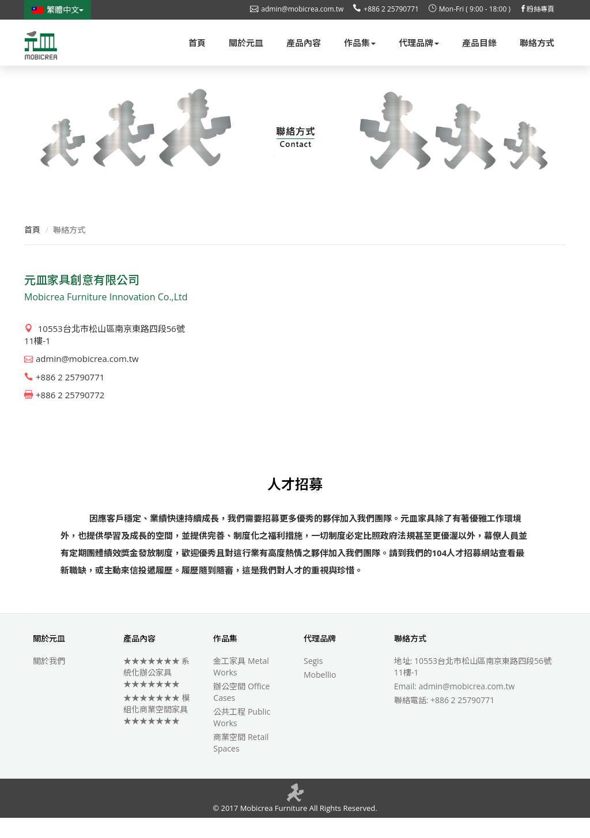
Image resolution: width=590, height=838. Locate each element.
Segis (313, 680)
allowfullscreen (388, 371)
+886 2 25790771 (385, 9)
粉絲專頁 (537, 9)
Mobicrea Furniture (272, 828)
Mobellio (320, 694)
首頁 (32, 249)
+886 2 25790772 (64, 415)
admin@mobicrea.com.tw (296, 9)
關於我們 (49, 680)
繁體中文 (58, 9)
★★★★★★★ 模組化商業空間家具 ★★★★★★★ (156, 729)
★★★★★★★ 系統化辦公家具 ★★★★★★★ (156, 692)
